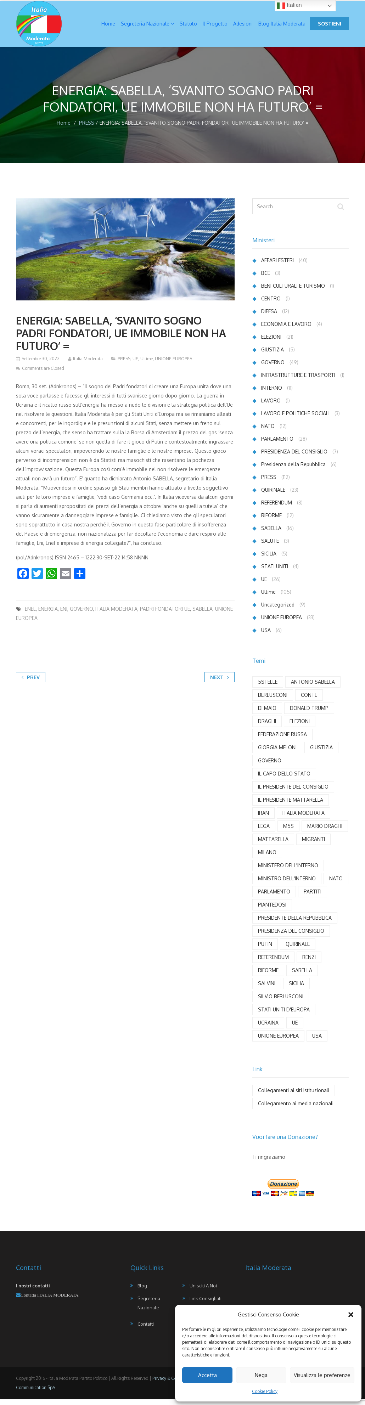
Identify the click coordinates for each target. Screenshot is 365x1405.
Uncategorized (277, 610)
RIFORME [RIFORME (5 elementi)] (268, 976)
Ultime (146, 364)
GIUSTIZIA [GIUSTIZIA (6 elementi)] (321, 753)
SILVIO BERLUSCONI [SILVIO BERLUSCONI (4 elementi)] (280, 1002)
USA (266, 636)
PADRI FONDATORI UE (165, 614)
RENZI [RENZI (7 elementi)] (309, 963)
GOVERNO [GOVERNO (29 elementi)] (269, 766)
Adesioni (243, 26)
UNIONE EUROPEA (173, 364)
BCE (265, 279)
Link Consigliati (205, 1304)
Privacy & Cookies (169, 1384)
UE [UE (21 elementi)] (295, 1028)
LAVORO (271, 406)
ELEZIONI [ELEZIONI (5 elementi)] (300, 727)
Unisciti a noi (203, 1291)
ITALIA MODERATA (116, 614)
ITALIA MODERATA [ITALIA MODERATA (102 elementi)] (303, 819)
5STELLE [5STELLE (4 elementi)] (267, 687)
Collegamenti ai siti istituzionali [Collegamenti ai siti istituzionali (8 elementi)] (293, 1096)
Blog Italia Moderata (281, 26)
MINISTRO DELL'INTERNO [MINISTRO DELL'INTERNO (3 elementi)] (287, 884)
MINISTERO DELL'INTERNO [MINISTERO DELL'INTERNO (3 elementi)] (288, 871)
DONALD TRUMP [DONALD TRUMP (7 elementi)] (309, 714)
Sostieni (329, 26)
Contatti (145, 1329)
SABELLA (202, 614)
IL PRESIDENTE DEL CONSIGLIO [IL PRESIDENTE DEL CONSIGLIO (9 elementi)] (293, 792)
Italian (289, 5)
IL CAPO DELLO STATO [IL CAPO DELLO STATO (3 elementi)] (284, 779)
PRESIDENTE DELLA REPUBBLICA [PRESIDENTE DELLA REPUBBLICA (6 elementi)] (295, 923)
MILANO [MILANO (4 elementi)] (267, 858)
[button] (350, 1314)
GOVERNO (81, 614)
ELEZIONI (271, 342)
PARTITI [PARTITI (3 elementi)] (312, 897)
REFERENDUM (276, 508)
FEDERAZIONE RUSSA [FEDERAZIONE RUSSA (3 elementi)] (282, 740)
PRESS (86, 128)
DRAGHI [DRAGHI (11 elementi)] (267, 727)
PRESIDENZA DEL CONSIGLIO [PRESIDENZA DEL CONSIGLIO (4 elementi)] (291, 936)
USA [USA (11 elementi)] (317, 1041)
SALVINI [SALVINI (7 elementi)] (266, 989)
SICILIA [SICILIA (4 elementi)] (296, 989)
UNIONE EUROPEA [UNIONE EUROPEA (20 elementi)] (278, 1041)
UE (135, 364)
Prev (31, 683)
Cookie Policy (264, 1391)
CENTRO (271, 304)
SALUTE (270, 546)
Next (219, 683)
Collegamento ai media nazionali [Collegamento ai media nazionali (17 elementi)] (295, 1109)
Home (108, 26)
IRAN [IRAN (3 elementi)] (263, 819)
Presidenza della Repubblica (293, 470)
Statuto (188, 26)
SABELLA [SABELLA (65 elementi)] (302, 976)
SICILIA (268, 559)
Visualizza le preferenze (322, 1375)
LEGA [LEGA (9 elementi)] (264, 832)
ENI (63, 614)
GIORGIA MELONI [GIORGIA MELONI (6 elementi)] (277, 753)
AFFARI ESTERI (277, 266)
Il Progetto (215, 26)
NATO (268, 432)
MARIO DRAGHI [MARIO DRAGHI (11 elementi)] (324, 832)
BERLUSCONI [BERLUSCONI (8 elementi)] (272, 701)
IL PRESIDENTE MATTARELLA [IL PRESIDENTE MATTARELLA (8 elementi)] (290, 805)
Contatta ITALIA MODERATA (50, 1300)
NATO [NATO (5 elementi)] (336, 884)
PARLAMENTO (277, 444)
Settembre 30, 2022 (41, 364)
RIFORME (271, 521)
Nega (261, 1375)
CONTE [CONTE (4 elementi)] (309, 701)
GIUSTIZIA (272, 355)
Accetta (207, 1375)
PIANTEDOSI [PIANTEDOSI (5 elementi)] (272, 910)
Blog (142, 1291)
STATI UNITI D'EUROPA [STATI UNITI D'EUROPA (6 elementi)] (284, 1015)
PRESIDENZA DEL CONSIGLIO (294, 457)
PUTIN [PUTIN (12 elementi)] (265, 950)
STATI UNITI (274, 572)
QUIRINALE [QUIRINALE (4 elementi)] (298, 950)
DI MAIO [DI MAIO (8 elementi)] (267, 714)
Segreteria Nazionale (147, 26)
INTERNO (271, 393)
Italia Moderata (88, 364)
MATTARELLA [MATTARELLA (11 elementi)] (273, 845)
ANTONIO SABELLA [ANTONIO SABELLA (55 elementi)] (313, 687)
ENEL (30, 614)
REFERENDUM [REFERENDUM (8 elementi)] (273, 963)
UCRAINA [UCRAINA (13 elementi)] (268, 1028)
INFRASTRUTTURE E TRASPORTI (298, 381)
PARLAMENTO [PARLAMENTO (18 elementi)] (274, 897)
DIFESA (269, 317)
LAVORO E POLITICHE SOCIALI (295, 419)
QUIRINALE (273, 495)
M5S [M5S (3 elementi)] (288, 832)
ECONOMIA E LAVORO (286, 330)
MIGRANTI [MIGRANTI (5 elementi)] (313, 845)
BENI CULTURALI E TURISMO (293, 291)
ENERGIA (48, 614)
